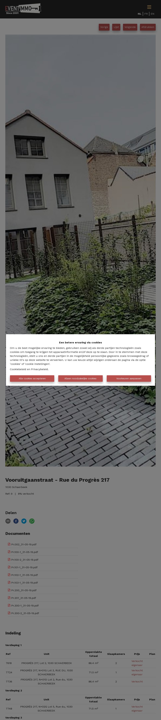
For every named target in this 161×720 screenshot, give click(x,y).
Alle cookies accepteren (32, 378)
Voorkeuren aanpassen (128, 378)
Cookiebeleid (18, 369)
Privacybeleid (39, 369)
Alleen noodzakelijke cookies (80, 378)
